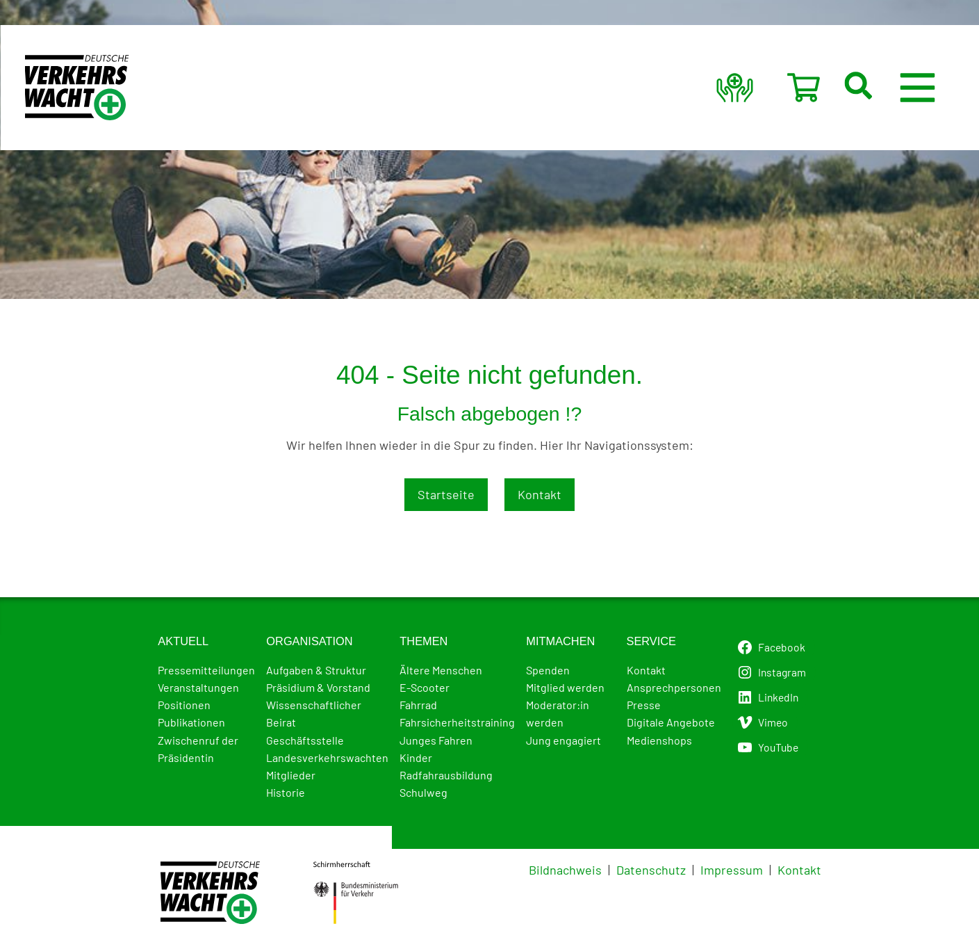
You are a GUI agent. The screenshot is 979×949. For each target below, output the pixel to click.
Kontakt (539, 494)
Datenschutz (651, 869)
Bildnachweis (565, 869)
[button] (877, 87)
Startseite (446, 494)
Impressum (731, 869)
